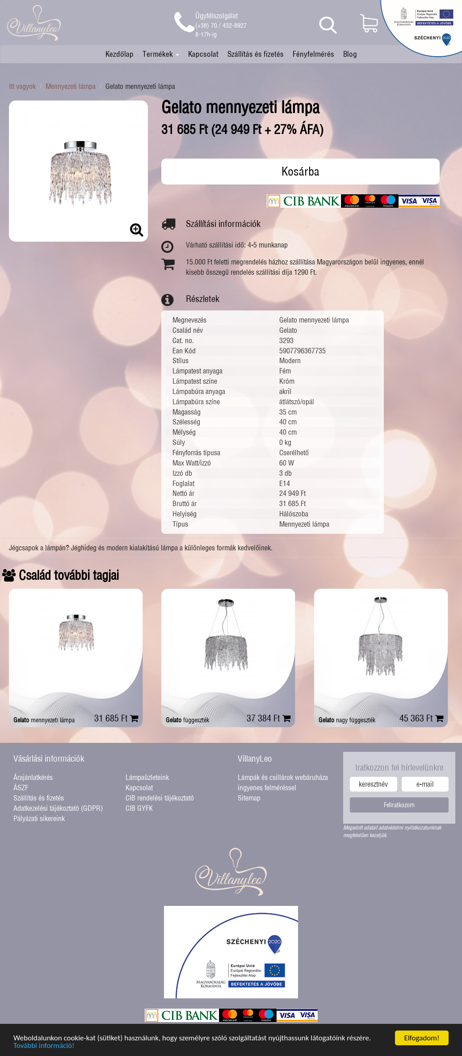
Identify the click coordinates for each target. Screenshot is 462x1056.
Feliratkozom (399, 805)
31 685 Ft (116, 718)
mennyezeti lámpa (44, 720)
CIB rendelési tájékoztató (160, 797)
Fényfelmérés (313, 54)
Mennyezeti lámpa (71, 86)
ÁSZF (20, 787)
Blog (350, 54)
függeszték (187, 720)
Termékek (161, 54)
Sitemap (249, 797)
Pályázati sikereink (39, 818)
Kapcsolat (203, 54)
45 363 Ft (421, 718)
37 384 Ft (269, 718)
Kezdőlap (119, 54)
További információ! (44, 1050)
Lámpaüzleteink (147, 777)
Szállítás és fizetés (255, 54)
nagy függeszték (347, 720)
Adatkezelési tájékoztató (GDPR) (58, 808)
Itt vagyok (22, 86)
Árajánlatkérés (33, 777)
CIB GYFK (139, 808)
